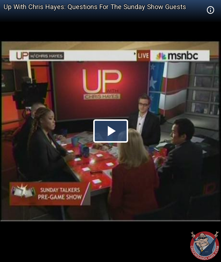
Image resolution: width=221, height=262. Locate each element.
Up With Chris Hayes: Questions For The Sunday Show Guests (95, 7)
